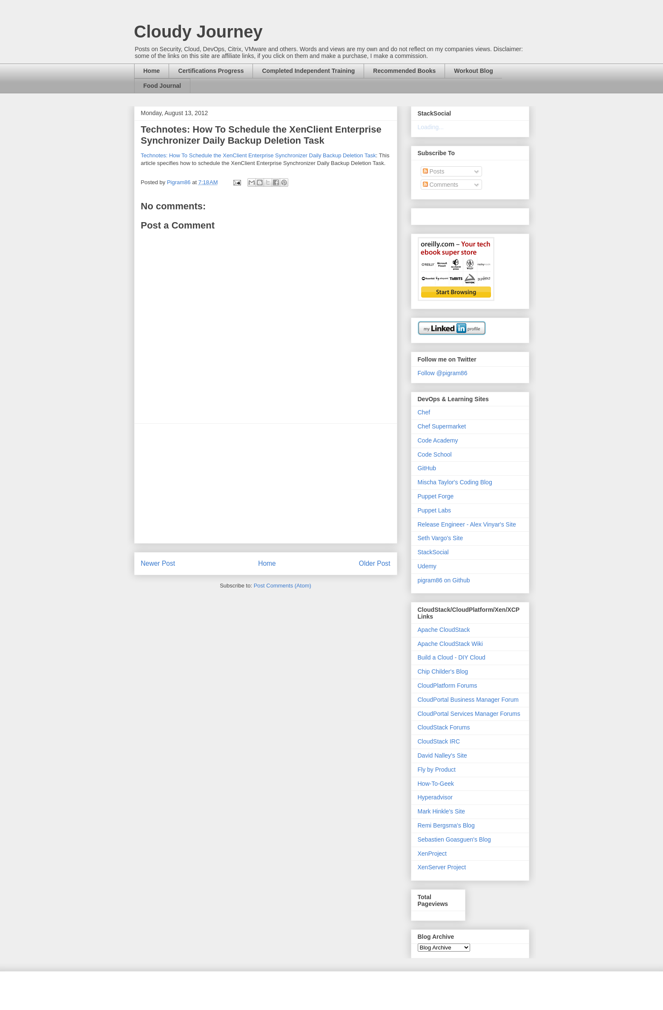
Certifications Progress (211, 70)
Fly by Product (437, 769)
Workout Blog (473, 70)
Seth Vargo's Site (440, 538)
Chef (424, 412)
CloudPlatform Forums (447, 685)
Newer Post (158, 563)
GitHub (427, 468)
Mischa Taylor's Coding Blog (455, 482)
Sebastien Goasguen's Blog (454, 839)
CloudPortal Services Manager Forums (469, 713)
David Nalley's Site (442, 755)
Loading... (431, 127)
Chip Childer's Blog (443, 671)
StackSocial (433, 552)
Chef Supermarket (442, 426)
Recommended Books (404, 70)
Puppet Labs (434, 510)
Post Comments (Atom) (282, 585)
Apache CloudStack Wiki (450, 643)
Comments (441, 184)
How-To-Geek (436, 783)
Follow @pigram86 (443, 373)
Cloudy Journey (198, 31)
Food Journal (162, 85)
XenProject (432, 853)
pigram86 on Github (444, 580)
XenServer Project (442, 867)
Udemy (427, 566)
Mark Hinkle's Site (441, 811)
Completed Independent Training (308, 70)
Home (152, 70)
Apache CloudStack (444, 629)
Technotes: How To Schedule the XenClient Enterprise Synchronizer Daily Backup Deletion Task (258, 155)
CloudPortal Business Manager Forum (468, 699)
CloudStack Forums (444, 727)
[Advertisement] (266, 483)
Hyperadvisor (435, 797)
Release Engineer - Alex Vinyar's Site (467, 524)
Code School (435, 454)
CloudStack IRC (439, 741)
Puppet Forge (436, 496)
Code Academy (438, 440)
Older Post (374, 563)
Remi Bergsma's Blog (446, 825)
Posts (434, 171)
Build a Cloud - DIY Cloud (451, 657)
